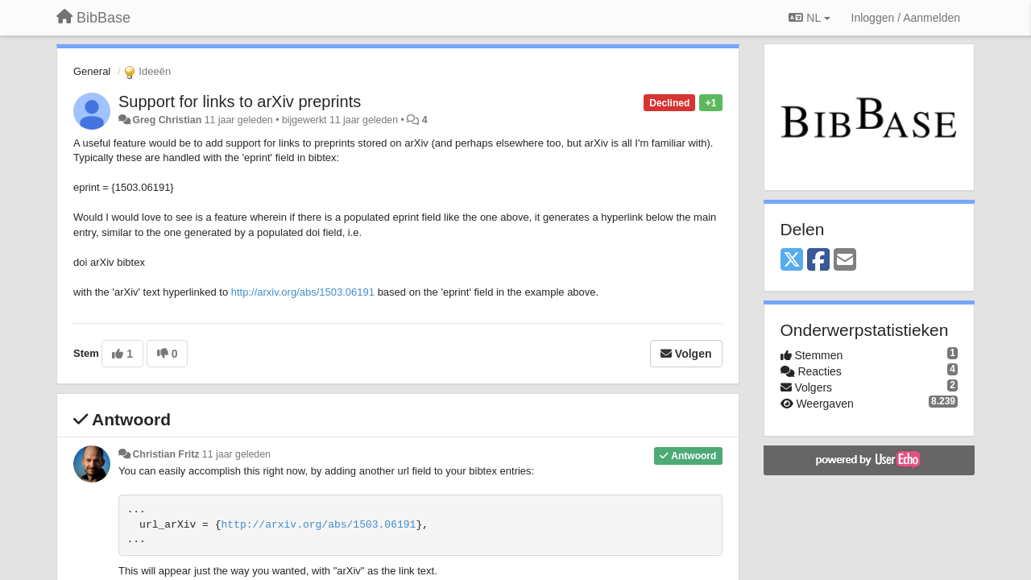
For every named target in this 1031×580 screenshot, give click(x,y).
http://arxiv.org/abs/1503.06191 (303, 292)
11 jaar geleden (236, 454)
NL (809, 17)
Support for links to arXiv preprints (239, 101)
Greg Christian (166, 120)
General (91, 71)
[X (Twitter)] (791, 260)
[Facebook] (818, 260)
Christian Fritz (165, 454)
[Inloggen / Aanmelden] (906, 17)
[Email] (845, 260)
